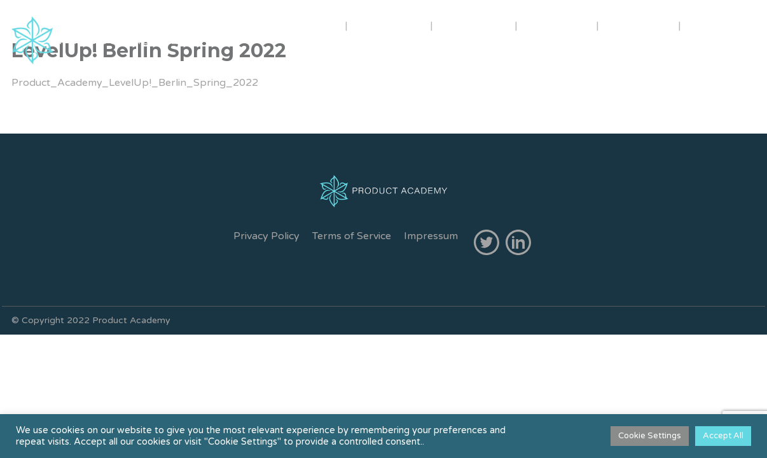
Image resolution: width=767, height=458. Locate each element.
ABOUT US (301, 25)
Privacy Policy (266, 236)
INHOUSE (558, 25)
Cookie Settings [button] (649, 436)
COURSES (473, 25)
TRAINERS (390, 25)
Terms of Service (351, 236)
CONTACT (639, 25)
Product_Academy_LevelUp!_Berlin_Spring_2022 (134, 82)
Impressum (431, 236)
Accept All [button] (723, 436)
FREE (710, 25)
